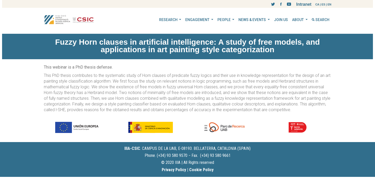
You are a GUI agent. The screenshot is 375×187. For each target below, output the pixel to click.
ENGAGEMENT (197, 20)
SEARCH (320, 20)
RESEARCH (168, 20)
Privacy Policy (174, 169)
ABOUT (298, 20)
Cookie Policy (201, 169)
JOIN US (281, 20)
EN (329, 4)
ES (323, 4)
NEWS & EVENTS (252, 20)
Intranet (304, 4)
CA (317, 4)
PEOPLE (224, 20)
